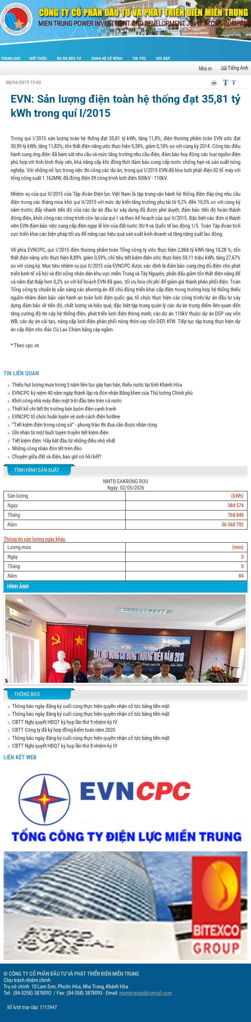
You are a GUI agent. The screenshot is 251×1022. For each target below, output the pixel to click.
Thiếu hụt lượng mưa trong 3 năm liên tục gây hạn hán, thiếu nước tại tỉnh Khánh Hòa (97, 385)
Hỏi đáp (163, 58)
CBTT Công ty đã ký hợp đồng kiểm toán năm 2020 (63, 730)
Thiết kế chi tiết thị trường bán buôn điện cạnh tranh (64, 409)
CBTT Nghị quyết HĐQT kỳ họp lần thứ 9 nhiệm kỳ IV (64, 722)
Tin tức (139, 58)
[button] (10, 644)
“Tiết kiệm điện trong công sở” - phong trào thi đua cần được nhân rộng (84, 425)
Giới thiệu (38, 58)
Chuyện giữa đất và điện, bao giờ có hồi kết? (56, 456)
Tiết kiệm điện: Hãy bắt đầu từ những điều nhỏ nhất (63, 441)
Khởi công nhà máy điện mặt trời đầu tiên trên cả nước (67, 401)
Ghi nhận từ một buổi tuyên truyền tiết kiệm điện (60, 432)
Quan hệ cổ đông (107, 58)
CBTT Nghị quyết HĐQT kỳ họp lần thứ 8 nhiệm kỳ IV (64, 746)
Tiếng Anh (234, 68)
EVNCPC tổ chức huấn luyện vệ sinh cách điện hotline (66, 416)
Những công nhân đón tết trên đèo (47, 448)
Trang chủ (10, 58)
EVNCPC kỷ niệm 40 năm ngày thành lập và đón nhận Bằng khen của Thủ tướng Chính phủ (102, 393)
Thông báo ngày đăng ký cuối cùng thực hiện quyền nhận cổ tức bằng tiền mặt (90, 706)
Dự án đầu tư (69, 58)
